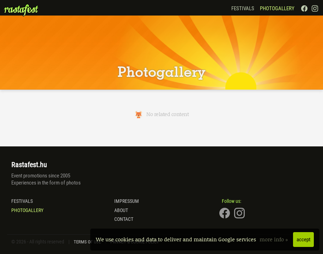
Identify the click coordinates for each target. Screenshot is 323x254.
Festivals (242, 8)
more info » (275, 239)
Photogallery (277, 8)
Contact (123, 219)
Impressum (126, 201)
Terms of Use (87, 241)
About (121, 210)
